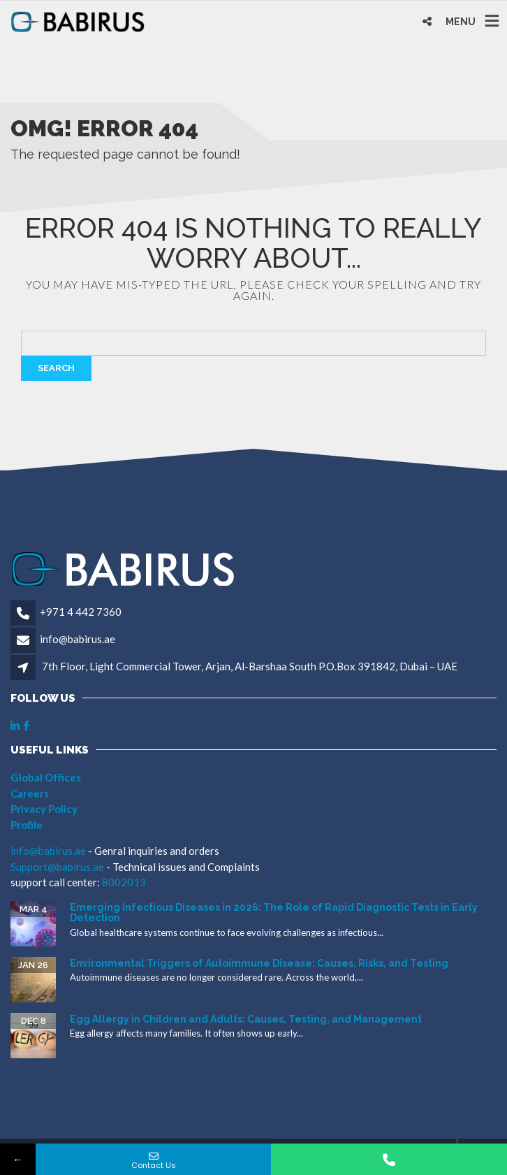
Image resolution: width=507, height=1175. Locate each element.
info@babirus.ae (77, 639)
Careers (29, 793)
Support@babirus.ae (58, 866)
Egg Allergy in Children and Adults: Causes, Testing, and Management (246, 1019)
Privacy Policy (44, 808)
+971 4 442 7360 (81, 611)
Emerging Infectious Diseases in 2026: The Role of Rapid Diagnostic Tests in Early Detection (274, 912)
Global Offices (45, 777)
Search (56, 368)
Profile (26, 825)
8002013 (124, 882)
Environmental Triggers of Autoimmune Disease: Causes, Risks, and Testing (259, 963)
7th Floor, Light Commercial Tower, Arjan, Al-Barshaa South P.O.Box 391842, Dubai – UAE (249, 666)
